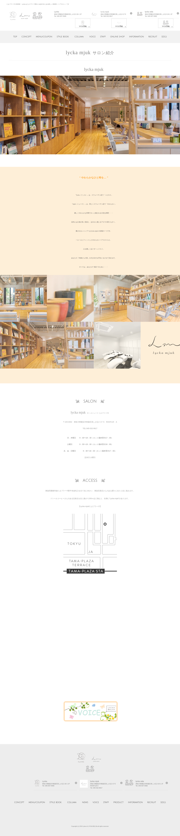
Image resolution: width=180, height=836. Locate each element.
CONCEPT (26, 37)
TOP (15, 37)
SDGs (164, 37)
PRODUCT (118, 802)
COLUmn (79, 37)
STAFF (103, 37)
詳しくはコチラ (75, 14)
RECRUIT (152, 37)
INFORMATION (136, 37)
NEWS (85, 802)
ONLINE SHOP (117, 37)
